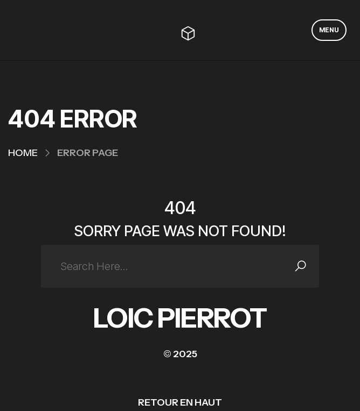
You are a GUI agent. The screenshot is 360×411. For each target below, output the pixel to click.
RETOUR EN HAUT (180, 402)
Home (23, 152)
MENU (329, 30)
